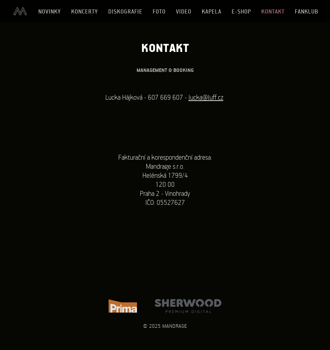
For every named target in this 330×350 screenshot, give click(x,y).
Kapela (211, 11)
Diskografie (125, 11)
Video (183, 11)
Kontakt (273, 11)
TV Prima (123, 306)
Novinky (49, 11)
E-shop (241, 11)
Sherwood (188, 306)
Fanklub (306, 11)
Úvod (20, 11)
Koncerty (84, 11)
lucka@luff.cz (206, 97)
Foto (159, 11)
